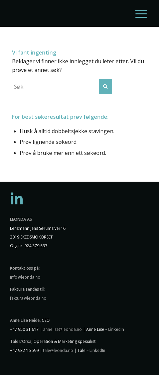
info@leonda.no (25, 277)
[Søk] (62, 86)
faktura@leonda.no (28, 298)
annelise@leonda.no (62, 329)
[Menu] (138, 13)
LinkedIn (116, 329)
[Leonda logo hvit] (66, 13)
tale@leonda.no (58, 350)
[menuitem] (138, 13)
